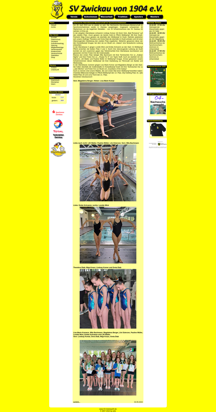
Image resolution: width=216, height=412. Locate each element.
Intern (53, 84)
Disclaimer (55, 82)
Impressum (55, 80)
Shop (53, 57)
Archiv (53, 27)
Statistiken (55, 55)
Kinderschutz (56, 51)
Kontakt (54, 38)
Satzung (54, 45)
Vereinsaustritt (56, 49)
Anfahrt (54, 68)
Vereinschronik (56, 53)
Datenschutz (56, 39)
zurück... (76, 402)
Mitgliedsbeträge (57, 47)
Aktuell (53, 25)
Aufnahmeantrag (57, 43)
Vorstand (54, 41)
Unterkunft (55, 70)
